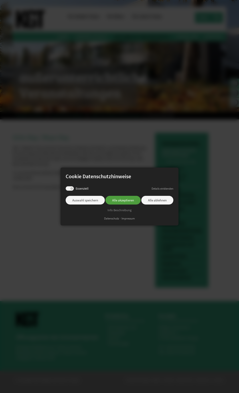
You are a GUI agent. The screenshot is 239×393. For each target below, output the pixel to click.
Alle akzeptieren (123, 200)
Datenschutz (111, 218)
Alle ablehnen (157, 200)
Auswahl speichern (85, 200)
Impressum (128, 218)
